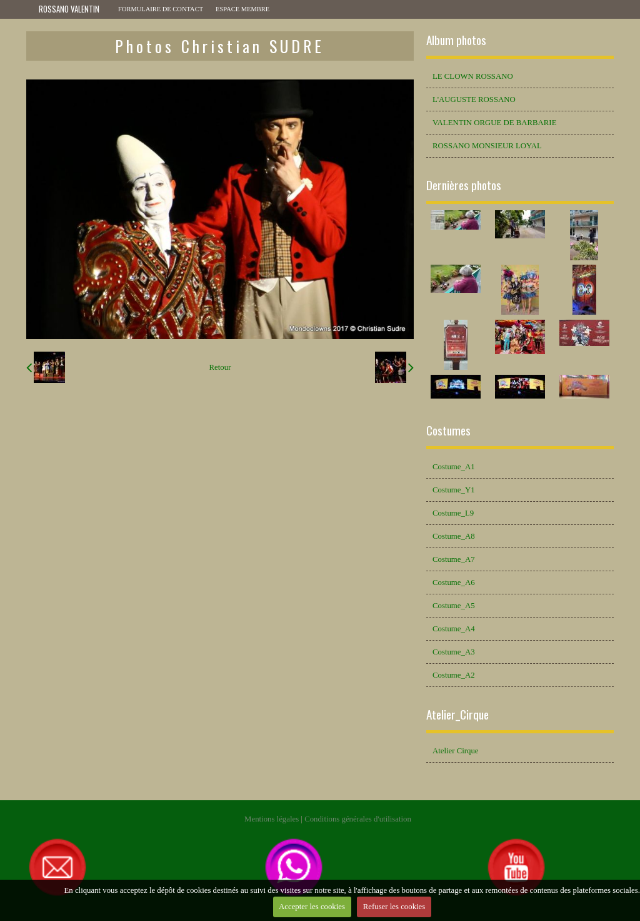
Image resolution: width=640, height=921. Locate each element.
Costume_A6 (453, 582)
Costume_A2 (453, 675)
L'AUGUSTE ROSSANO (474, 99)
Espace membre (242, 9)
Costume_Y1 (453, 490)
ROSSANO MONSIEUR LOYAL (487, 145)
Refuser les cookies (394, 906)
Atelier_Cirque (457, 714)
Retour (220, 367)
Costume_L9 (453, 513)
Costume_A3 (453, 652)
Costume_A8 (453, 536)
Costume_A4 (453, 628)
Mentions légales (271, 819)
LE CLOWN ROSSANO (472, 76)
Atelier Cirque (455, 750)
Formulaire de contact (160, 9)
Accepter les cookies (312, 906)
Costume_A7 (453, 559)
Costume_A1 (453, 466)
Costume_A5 (453, 605)
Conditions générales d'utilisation (357, 819)
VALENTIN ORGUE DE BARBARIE (494, 122)
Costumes (448, 430)
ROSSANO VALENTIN (69, 9)
